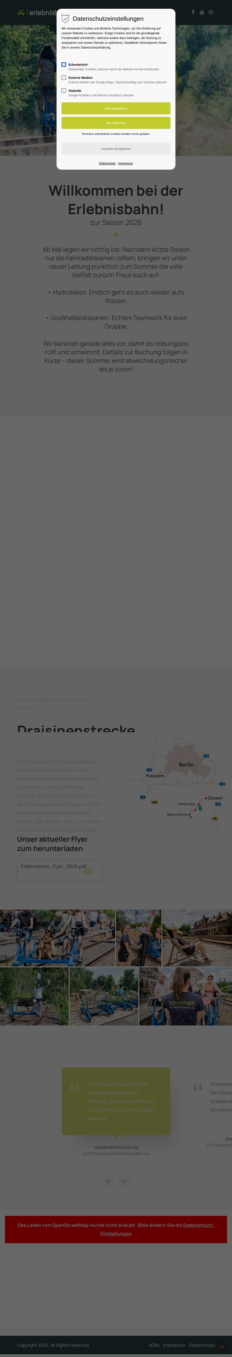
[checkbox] (64, 64)
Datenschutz (107, 163)
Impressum (125, 163)
